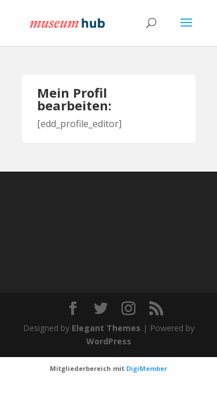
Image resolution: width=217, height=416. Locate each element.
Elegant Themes (106, 327)
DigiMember (146, 368)
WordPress (108, 341)
